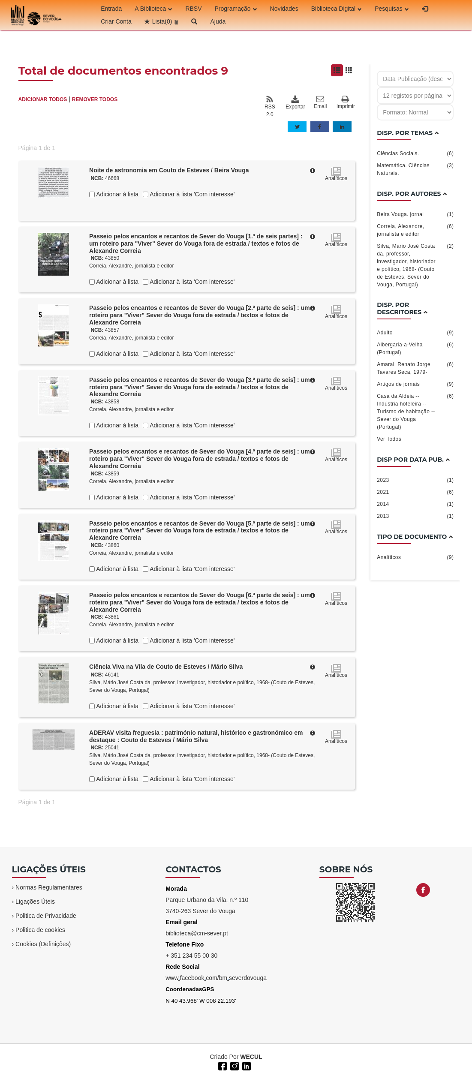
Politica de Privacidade (45, 915)
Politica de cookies (40, 929)
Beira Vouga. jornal (415, 214)
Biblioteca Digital (336, 8)
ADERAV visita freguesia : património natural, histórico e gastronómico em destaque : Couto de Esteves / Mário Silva (196, 736)
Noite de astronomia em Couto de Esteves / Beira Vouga (169, 170)
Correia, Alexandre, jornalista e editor (131, 266)
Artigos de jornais (415, 384)
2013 (415, 516)
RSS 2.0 (270, 106)
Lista (162, 21)
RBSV (193, 8)
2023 (415, 480)
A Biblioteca (153, 8)
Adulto (415, 333)
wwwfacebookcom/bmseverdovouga (216, 977)
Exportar (295, 102)
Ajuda (217, 21)
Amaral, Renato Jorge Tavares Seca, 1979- (415, 368)
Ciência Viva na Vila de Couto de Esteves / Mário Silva (166, 666)
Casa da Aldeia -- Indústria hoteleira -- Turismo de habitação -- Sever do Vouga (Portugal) (415, 411)
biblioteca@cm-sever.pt (196, 933)
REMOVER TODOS (94, 99)
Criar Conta (116, 21)
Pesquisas (392, 8)
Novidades (284, 8)
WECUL (251, 1056)
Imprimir (346, 103)
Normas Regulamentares (48, 887)
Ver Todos (389, 439)
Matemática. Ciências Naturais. (415, 169)
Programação (236, 8)
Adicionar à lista (116, 194)
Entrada (111, 8)
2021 (415, 492)
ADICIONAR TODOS (42, 99)
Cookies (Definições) (43, 944)
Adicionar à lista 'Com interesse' (191, 194)
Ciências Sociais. (415, 153)
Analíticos (415, 557)
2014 (415, 504)
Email (320, 102)
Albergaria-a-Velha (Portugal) (415, 348)
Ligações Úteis (35, 901)
